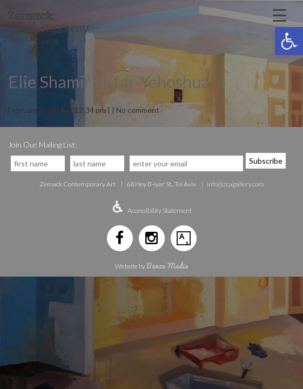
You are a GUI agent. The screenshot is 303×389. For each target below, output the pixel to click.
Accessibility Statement (159, 210)
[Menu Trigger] (280, 14)
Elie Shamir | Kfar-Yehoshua (109, 81)
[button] (289, 41)
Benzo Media (167, 265)
